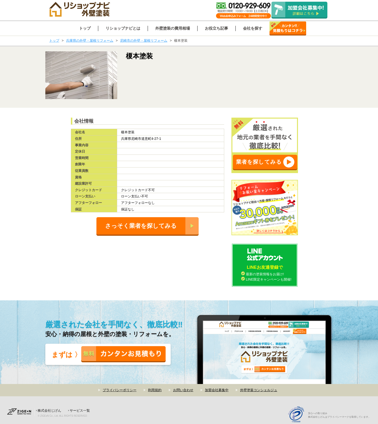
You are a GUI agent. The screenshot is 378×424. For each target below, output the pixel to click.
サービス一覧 (80, 410)
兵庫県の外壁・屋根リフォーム (89, 40)
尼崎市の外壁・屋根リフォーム (143, 40)
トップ (54, 40)
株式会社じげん (49, 410)
